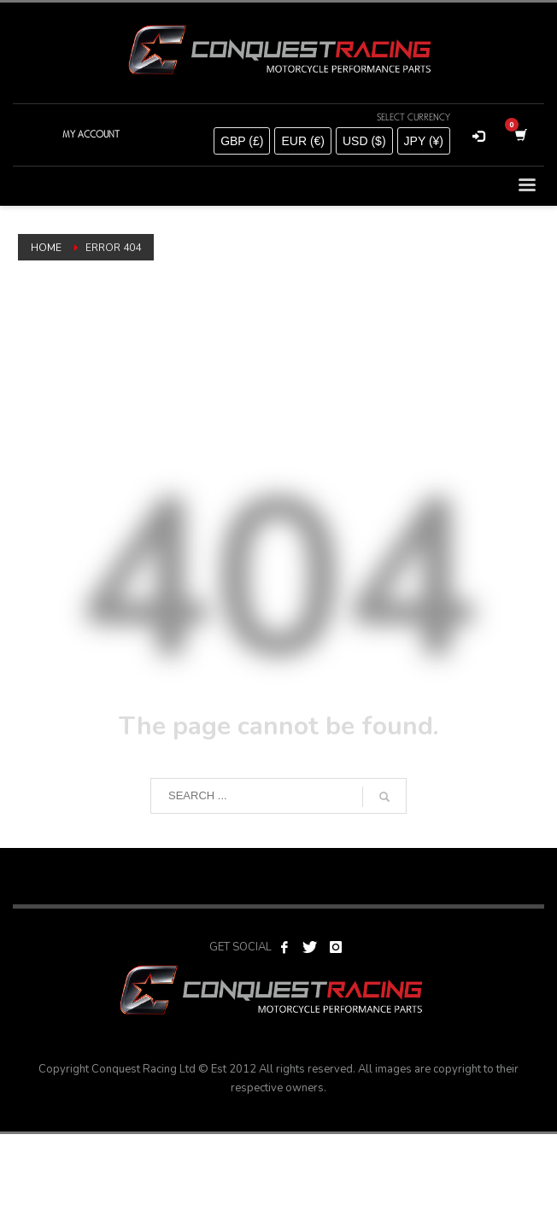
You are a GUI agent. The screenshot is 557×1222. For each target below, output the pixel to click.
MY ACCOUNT (91, 134)
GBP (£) (241, 141)
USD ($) (364, 141)
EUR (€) (303, 141)
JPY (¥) (423, 141)
